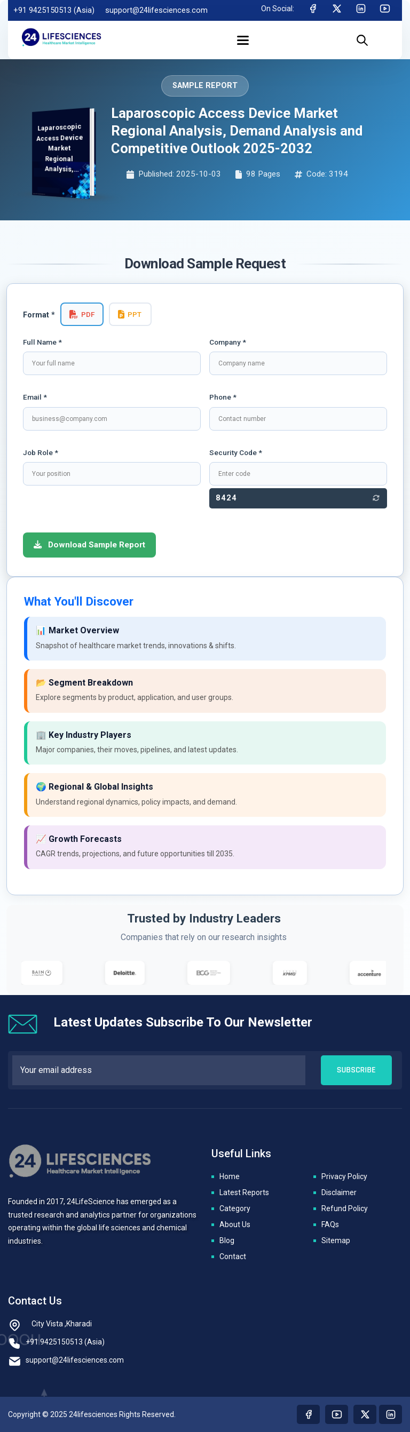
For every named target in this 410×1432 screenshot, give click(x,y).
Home (229, 1176)
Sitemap (335, 1240)
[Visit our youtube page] (336, 1414)
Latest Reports (244, 1192)
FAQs (330, 1224)
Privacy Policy (344, 1176)
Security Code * (235, 452)
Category (234, 1208)
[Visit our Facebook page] (308, 1414)
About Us (234, 1224)
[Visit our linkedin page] (390, 1414)
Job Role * (40, 452)
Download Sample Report (89, 545)
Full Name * (42, 342)
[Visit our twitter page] (364, 1414)
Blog (226, 1240)
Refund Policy (344, 1208)
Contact (232, 1256)
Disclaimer (339, 1192)
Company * (227, 342)
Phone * (222, 397)
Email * (35, 397)
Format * (39, 315)
